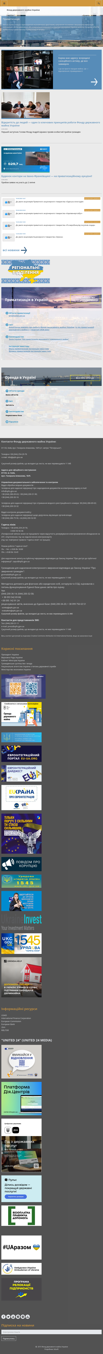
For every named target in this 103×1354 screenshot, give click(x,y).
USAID (4, 1015)
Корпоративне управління (92, 198)
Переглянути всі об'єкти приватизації (85, 299)
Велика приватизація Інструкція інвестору (30, 351)
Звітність (10, 405)
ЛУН (3, 1027)
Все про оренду (85, 377)
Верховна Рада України (12, 657)
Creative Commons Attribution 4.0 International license (51, 636)
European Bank (8, 1024)
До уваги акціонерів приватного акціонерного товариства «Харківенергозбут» (49, 213)
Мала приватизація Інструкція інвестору (29, 348)
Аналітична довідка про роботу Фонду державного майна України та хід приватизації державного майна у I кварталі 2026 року (51, 328)
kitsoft (56, 1349)
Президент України (10, 654)
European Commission (11, 1021)
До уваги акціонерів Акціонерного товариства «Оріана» (39, 237)
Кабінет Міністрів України (13, 660)
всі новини (11, 250)
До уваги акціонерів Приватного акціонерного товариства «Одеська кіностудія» (50, 201)
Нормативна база (14, 415)
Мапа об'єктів (12, 395)
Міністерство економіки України (16, 669)
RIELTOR (5, 1030)
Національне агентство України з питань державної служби (28, 666)
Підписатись (9, 1338)
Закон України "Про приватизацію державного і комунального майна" (39, 339)
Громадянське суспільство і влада (16, 663)
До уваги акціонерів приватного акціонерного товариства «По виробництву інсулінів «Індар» (55, 225)
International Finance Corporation (16, 1018)
